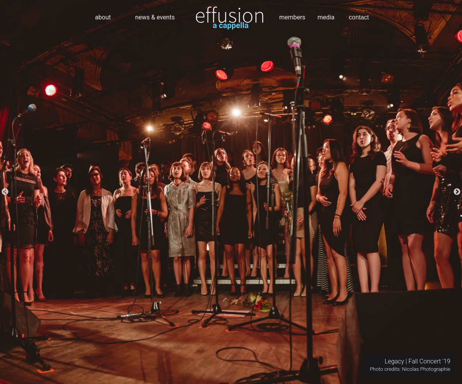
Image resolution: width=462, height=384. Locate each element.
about (103, 17)
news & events (155, 17)
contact (359, 17)
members (292, 17)
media (326, 17)
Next (457, 192)
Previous (5, 192)
